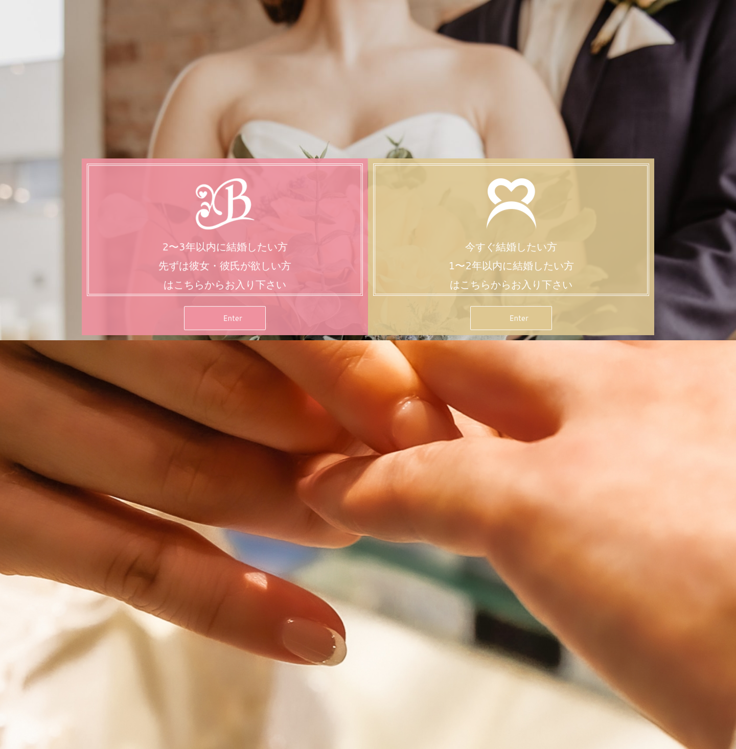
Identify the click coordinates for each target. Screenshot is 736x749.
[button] (225, 319)
